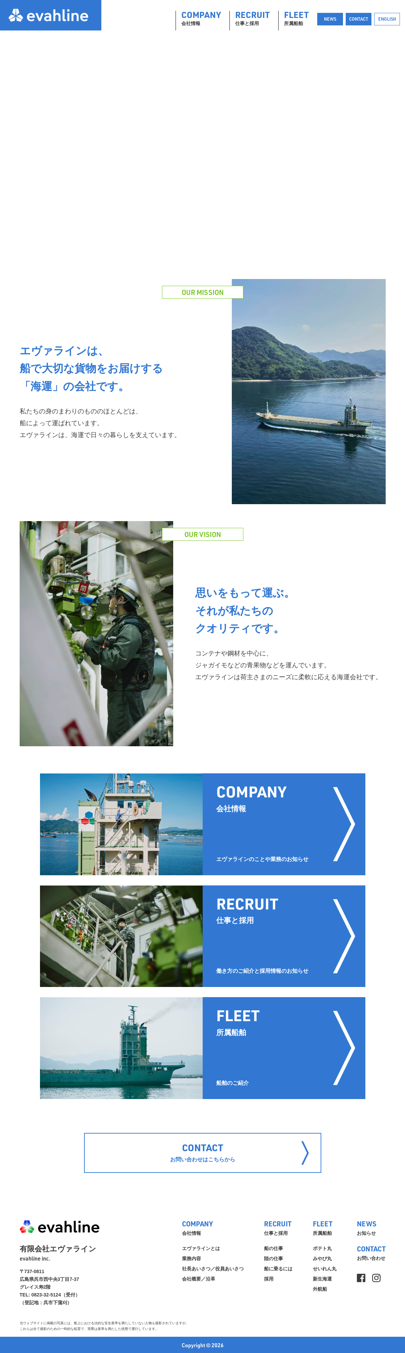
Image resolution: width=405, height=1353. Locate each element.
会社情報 (201, 18)
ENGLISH (387, 19)
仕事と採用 (252, 18)
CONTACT (358, 19)
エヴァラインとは (201, 1248)
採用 (269, 1279)
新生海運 (322, 1279)
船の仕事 (273, 1248)
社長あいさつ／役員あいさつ (213, 1268)
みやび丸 (322, 1258)
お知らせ (371, 1227)
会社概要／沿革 (198, 1279)
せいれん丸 (325, 1268)
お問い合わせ (371, 1252)
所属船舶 (296, 18)
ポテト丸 (322, 1248)
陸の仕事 (273, 1258)
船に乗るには (278, 1268)
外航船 (320, 1289)
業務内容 (191, 1258)
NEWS (330, 19)
